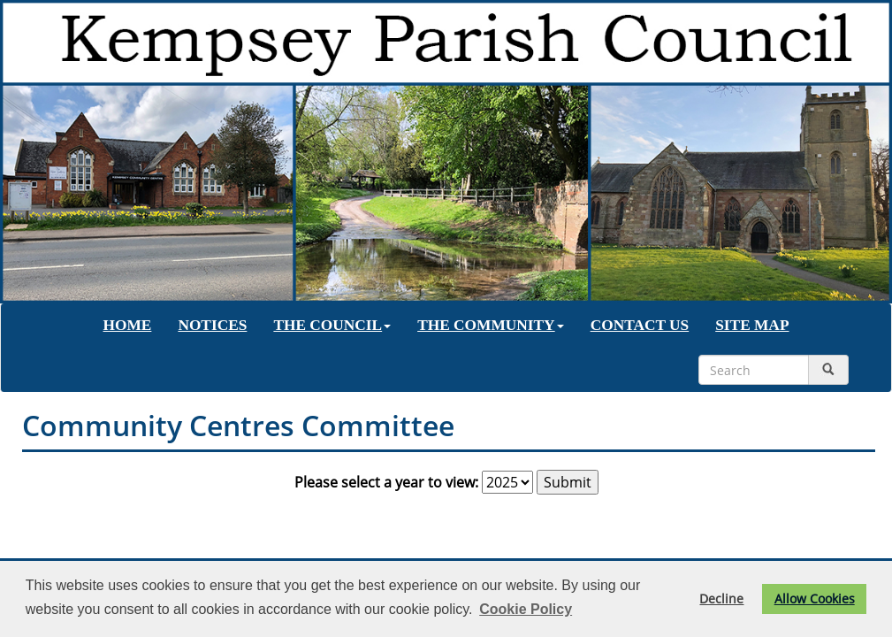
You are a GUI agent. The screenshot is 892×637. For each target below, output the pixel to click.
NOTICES (212, 325)
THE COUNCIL (332, 325)
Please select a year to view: (386, 482)
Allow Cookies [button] (814, 598)
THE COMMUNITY (490, 325)
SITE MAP (752, 325)
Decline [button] (721, 598)
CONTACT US (640, 325)
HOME (127, 325)
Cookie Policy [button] (525, 609)
